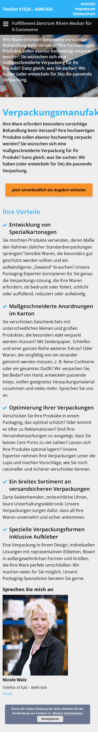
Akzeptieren (50, 719)
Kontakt (88, 4)
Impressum (85, 9)
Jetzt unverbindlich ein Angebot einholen (49, 189)
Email (7, 693)
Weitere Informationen (68, 713)
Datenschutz (84, 14)
